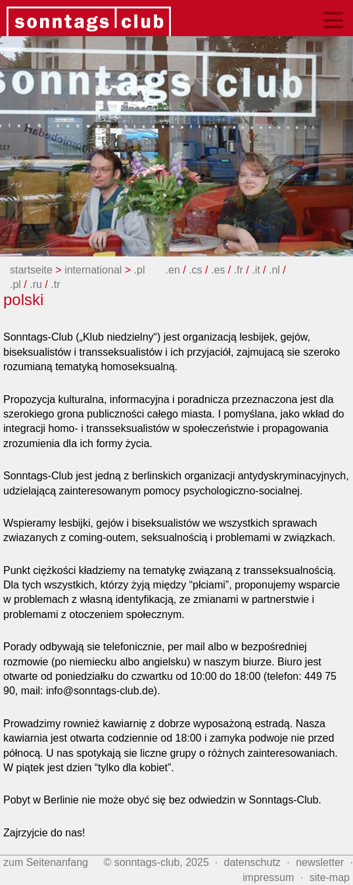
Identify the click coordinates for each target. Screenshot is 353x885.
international (93, 269)
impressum (268, 877)
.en (174, 269)
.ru (37, 284)
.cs (195, 269)
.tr (55, 284)
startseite (31, 269)
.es (219, 269)
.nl (276, 269)
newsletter (320, 862)
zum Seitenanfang (45, 862)
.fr (240, 269)
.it (257, 269)
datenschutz (252, 862)
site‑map (330, 877)
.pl (141, 269)
